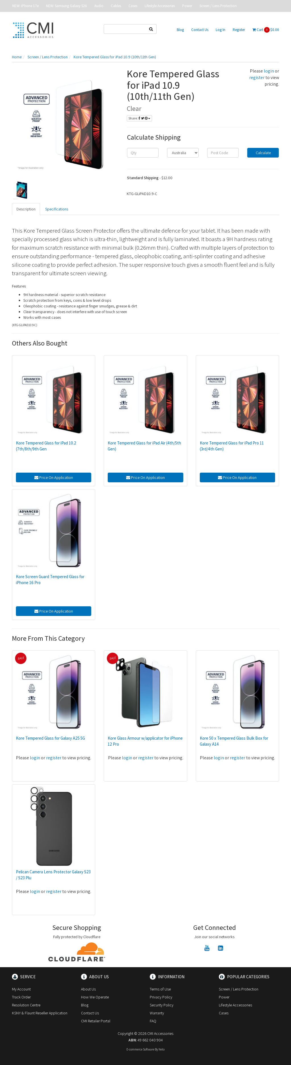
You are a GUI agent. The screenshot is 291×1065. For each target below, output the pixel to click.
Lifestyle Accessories (160, 5)
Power (187, 5)
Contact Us (199, 29)
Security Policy (161, 1005)
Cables (116, 5)
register (257, 77)
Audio (98, 5)
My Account (21, 989)
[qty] (143, 153)
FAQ (153, 1020)
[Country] (183, 153)
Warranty (157, 1013)
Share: (139, 118)
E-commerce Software (140, 1049)
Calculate (263, 152)
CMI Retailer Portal (95, 1020)
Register (239, 29)
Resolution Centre (26, 1005)
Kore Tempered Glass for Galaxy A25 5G (50, 738)
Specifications (56, 209)
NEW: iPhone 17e (25, 5)
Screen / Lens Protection (218, 5)
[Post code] (223, 153)
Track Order (21, 997)
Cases (132, 5)
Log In (220, 29)
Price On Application (53, 477)
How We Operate (95, 997)
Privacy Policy (161, 997)
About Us (88, 989)
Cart (265, 30)
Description (26, 209)
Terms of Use (160, 989)
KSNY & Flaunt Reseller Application (39, 1013)
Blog (180, 29)
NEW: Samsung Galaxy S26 (66, 5)
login (269, 71)
